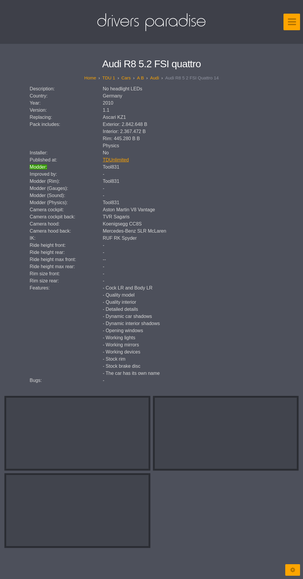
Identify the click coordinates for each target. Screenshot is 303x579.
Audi (154, 77)
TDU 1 (108, 77)
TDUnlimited (116, 159)
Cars (126, 77)
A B (140, 77)
